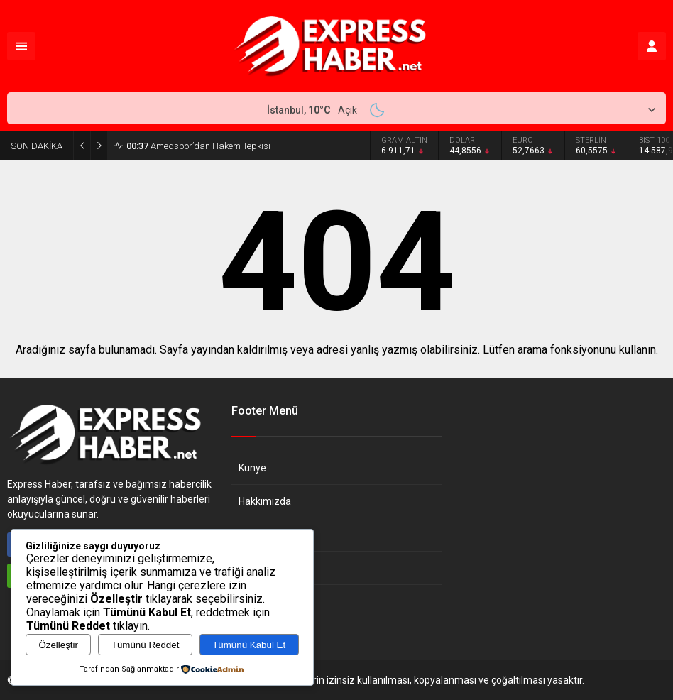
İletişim (255, 601)
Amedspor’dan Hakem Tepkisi (198, 146)
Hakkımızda (265, 501)
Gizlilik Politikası (273, 534)
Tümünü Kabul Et (248, 645)
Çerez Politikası (273, 568)
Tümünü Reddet (145, 645)
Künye (252, 468)
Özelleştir (58, 645)
